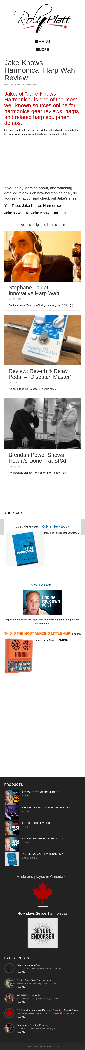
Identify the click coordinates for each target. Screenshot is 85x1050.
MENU (42, 41)
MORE (42, 49)
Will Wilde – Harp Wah (28, 995)
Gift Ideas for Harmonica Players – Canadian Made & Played (47, 1010)
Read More (22, 972)
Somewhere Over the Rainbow (32, 1025)
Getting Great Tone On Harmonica (34, 980)
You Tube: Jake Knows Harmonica (32, 205)
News (7, 84)
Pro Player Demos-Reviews (24, 84)
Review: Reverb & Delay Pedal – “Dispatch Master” (40, 374)
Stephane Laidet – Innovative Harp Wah (34, 290)
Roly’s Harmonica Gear (28, 965)
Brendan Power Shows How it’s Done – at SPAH (39, 458)
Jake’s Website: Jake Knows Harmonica (37, 213)
